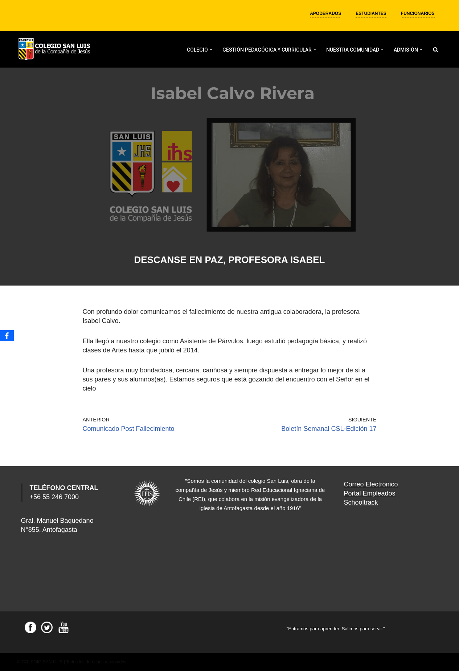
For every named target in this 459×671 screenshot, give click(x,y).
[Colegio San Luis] (55, 49)
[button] (211, 49)
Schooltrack (361, 502)
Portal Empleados (370, 493)
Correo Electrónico (371, 484)
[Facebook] (7, 335)
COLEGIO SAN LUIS (42, 661)
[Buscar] (435, 49)
